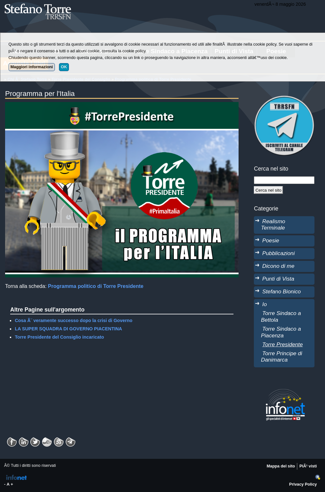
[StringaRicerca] (284, 180)
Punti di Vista (278, 278)
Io (264, 304)
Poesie (270, 240)
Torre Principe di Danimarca (281, 356)
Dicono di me (278, 266)
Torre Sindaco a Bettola (281, 316)
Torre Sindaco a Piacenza (281, 332)
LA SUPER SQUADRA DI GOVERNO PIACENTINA (68, 328)
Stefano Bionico (281, 291)
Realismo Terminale (273, 224)
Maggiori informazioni (32, 66)
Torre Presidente (282, 344)
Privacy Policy (303, 484)
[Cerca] (268, 190)
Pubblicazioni (278, 253)
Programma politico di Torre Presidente (95, 286)
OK (64, 66)
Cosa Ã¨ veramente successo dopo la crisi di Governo (73, 320)
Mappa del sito (281, 466)
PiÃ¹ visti (308, 466)
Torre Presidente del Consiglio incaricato (59, 337)
